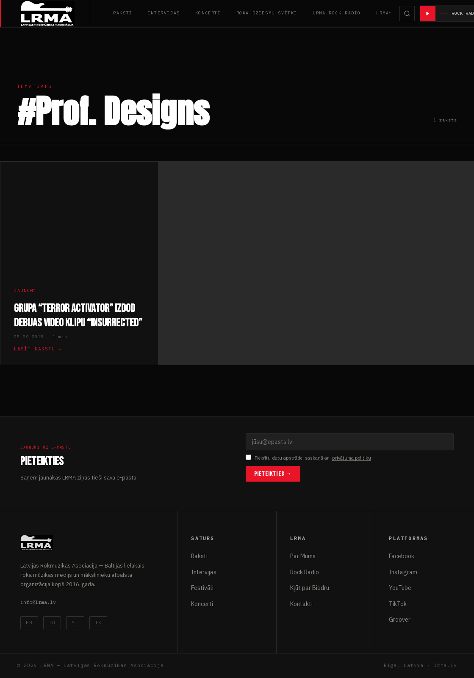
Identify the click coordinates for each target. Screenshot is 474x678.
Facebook (401, 556)
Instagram (403, 572)
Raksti (123, 13)
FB (29, 623)
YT (75, 623)
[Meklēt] (407, 13)
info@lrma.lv (38, 602)
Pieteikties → (273, 473)
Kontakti (301, 604)
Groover (399, 619)
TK (98, 623)
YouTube (400, 588)
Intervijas (164, 13)
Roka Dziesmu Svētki (266, 13)
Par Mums (303, 556)
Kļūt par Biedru (309, 588)
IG (52, 623)
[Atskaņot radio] (427, 13)
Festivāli (202, 588)
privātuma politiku (351, 458)
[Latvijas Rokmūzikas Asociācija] (55, 13)
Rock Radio (304, 572)
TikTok (398, 604)
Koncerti (208, 13)
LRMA (382, 13)
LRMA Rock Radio (337, 13)
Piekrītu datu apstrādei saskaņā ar (308, 458)
